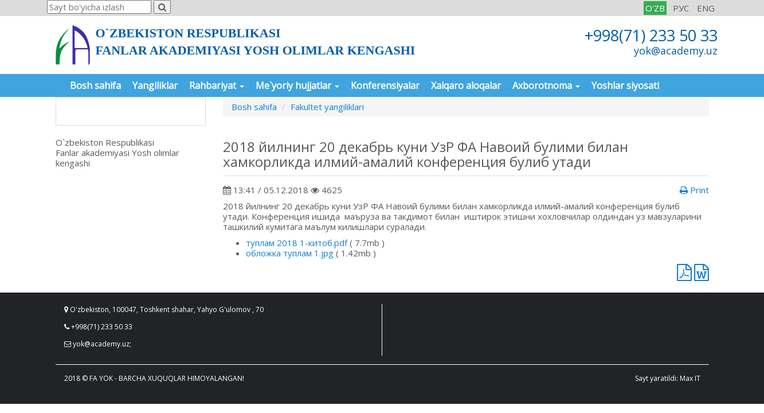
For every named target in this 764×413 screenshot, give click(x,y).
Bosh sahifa (95, 85)
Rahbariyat (216, 85)
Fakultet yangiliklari (327, 106)
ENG (706, 8)
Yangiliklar (155, 85)
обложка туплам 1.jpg (290, 253)
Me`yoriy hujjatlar (297, 85)
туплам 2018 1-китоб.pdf (296, 242)
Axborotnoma (546, 85)
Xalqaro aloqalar (466, 85)
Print (694, 190)
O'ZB (655, 8)
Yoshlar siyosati (625, 85)
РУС (681, 8)
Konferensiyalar (385, 85)
